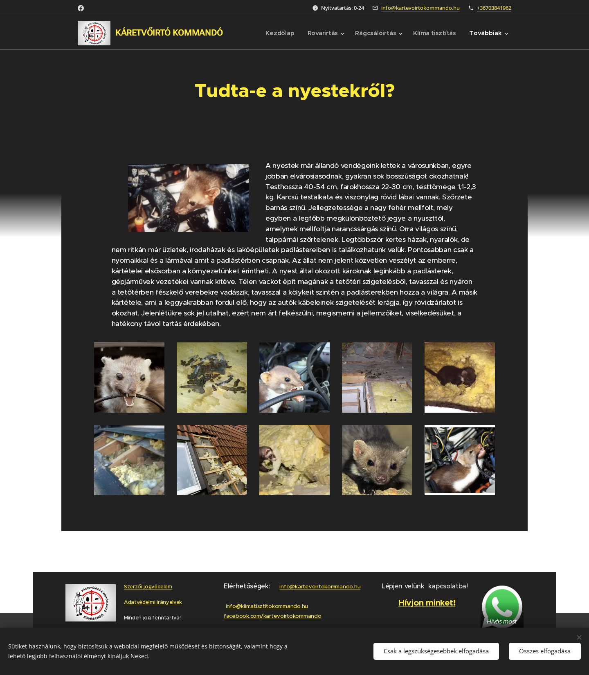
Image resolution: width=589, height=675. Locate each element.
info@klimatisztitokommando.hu (266, 606)
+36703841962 (494, 7)
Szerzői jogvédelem (148, 586)
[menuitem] (278, 33)
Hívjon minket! (427, 602)
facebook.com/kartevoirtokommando (272, 615)
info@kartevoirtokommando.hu (420, 7)
